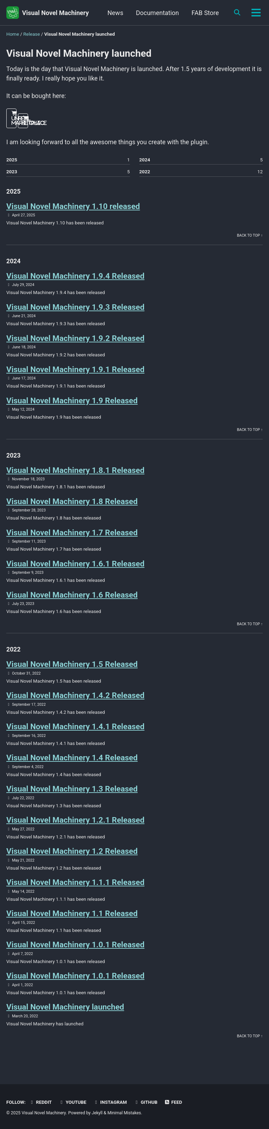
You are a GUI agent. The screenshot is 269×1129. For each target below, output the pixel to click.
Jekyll (97, 1112)
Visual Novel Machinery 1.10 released (73, 207)
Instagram (111, 1102)
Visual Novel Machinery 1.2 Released (72, 857)
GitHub (147, 1102)
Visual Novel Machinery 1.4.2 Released (75, 700)
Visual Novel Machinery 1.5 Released (72, 669)
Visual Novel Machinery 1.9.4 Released (75, 277)
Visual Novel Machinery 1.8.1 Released (75, 473)
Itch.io (25, 123)
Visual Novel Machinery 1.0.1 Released (75, 951)
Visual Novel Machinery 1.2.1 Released (75, 825)
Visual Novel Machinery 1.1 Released (72, 920)
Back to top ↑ (249, 237)
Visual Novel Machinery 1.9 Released (72, 403)
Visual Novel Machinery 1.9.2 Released (75, 340)
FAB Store (204, 12)
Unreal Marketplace (14, 121)
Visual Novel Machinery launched (65, 1014)
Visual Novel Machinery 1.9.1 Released (75, 371)
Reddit (40, 1102)
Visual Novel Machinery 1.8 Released (72, 504)
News (114, 12)
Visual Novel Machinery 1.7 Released (72, 536)
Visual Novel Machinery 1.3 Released (72, 794)
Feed (175, 1102)
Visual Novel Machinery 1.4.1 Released (75, 731)
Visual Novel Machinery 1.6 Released (72, 599)
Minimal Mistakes (125, 1112)
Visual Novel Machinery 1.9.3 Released (75, 309)
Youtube (73, 1102)
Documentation (156, 12)
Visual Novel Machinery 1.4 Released (72, 763)
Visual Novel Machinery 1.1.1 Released (75, 888)
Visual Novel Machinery (55, 12)
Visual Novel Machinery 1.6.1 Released (75, 567)
